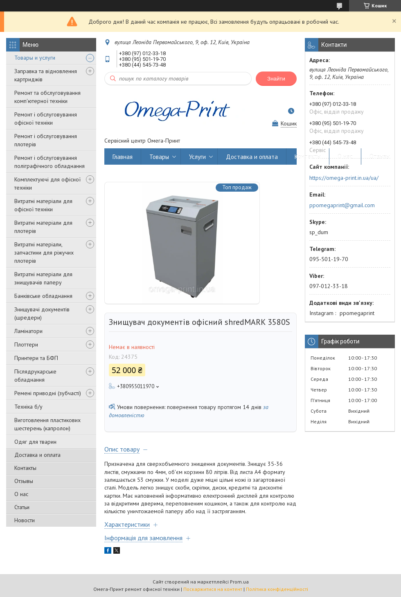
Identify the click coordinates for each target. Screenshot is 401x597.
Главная (123, 157)
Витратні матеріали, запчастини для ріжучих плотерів (44, 252)
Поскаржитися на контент (212, 589)
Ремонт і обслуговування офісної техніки (45, 118)
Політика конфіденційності (277, 589)
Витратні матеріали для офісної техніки (43, 205)
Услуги (197, 157)
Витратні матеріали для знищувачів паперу (43, 278)
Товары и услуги (34, 57)
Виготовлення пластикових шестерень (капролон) (47, 424)
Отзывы (23, 481)
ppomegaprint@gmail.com (342, 205)
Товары (159, 157)
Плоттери (26, 344)
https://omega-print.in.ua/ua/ (343, 177)
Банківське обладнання (43, 296)
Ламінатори (28, 331)
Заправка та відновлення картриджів (45, 75)
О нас (21, 494)
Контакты (25, 468)
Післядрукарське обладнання (35, 375)
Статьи (21, 507)
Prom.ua (239, 582)
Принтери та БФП (36, 358)
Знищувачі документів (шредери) (42, 313)
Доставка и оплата (37, 454)
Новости (24, 520)
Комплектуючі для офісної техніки (47, 183)
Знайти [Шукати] (276, 79)
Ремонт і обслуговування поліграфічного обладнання (49, 162)
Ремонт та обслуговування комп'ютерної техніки (47, 97)
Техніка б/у (28, 406)
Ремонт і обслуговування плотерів (45, 140)
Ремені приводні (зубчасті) (47, 393)
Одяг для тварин (35, 441)
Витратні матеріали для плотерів (43, 227)
